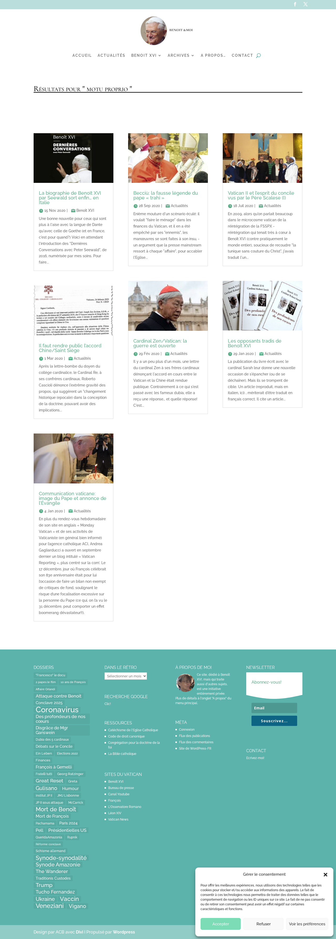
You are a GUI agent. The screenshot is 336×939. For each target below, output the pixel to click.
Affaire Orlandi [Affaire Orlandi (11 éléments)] (45, 689)
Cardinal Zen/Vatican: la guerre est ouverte (160, 343)
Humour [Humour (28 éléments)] (70, 788)
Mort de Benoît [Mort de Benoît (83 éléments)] (56, 809)
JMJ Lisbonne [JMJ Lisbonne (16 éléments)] (68, 795)
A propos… (213, 55)
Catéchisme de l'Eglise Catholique (133, 730)
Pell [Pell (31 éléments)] (39, 830)
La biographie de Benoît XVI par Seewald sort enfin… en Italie (70, 197)
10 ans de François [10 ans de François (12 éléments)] (73, 682)
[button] (325, 874)
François (114, 800)
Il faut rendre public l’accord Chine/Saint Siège (70, 348)
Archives (179, 55)
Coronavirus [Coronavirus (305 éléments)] (57, 710)
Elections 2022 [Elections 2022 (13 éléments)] (67, 753)
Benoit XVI (144, 55)
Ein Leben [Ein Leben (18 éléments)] (44, 753)
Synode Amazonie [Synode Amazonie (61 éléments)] (58, 865)
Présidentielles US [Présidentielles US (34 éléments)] (67, 830)
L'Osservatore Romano (124, 807)
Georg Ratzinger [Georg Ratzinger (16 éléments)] (70, 774)
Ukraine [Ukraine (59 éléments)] (45, 899)
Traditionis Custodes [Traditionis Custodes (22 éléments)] (53, 878)
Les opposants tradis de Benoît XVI (254, 343)
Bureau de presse (121, 788)
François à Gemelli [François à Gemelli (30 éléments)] (54, 767)
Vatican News (118, 819)
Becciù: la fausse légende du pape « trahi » (165, 195)
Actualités (111, 55)
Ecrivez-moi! (255, 758)
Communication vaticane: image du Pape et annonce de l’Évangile (72, 498)
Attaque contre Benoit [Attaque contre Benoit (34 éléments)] (58, 696)
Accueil (82, 55)
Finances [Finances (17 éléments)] (43, 760)
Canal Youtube (118, 794)
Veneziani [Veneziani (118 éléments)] (50, 906)
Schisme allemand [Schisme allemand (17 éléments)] (50, 851)
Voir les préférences (307, 924)
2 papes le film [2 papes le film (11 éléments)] (46, 682)
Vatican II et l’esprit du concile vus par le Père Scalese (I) (261, 195)
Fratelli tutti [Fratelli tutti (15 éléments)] (44, 774)
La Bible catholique (122, 754)
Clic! (107, 704)
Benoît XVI (85, 210)
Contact (242, 55)
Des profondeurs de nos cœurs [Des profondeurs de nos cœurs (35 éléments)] (60, 719)
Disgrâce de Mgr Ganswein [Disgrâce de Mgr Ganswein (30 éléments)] (52, 730)
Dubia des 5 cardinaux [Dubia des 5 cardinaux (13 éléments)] (52, 739)
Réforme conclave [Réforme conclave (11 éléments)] (48, 844)
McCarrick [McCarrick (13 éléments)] (75, 802)
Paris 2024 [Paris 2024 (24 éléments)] (68, 823)
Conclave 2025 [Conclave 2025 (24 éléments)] (49, 702)
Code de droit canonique (126, 736)
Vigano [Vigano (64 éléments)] (77, 906)
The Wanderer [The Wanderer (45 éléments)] (52, 871)
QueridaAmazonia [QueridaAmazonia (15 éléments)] (49, 837)
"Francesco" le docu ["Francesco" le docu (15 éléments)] (50, 675)
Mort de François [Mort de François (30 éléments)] (52, 816)
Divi (80, 932)
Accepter (220, 924)
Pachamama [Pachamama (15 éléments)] (45, 823)
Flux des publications (194, 736)
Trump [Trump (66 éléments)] (44, 885)
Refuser (263, 924)
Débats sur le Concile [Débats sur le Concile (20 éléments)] (54, 746)
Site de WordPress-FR (195, 748)
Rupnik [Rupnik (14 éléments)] (72, 837)
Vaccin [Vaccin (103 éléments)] (69, 899)
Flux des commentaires (196, 742)
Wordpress (124, 932)
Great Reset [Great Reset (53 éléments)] (49, 781)
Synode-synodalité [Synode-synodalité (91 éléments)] (61, 858)
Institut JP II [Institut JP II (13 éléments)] (44, 795)
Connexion (187, 729)
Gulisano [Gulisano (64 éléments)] (46, 788)
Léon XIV (114, 813)
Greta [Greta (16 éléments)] (72, 781)
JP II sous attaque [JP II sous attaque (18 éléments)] (49, 802)
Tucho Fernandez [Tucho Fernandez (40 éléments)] (55, 892)
